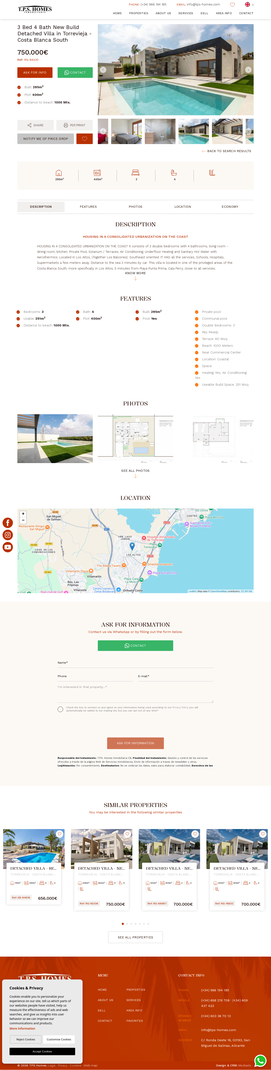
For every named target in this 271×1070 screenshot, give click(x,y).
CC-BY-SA (246, 591)
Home (117, 13)
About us (163, 13)
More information (22, 1028)
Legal (51, 1065)
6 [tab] (144, 924)
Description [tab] (41, 207)
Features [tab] (88, 207)
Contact (246, 13)
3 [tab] (131, 924)
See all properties (135, 937)
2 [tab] (127, 924)
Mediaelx (244, 1065)
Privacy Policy (180, 707)
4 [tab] (135, 924)
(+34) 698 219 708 (215, 1000)
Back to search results (226, 151)
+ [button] (23, 514)
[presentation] (80, 723)
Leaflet (192, 591)
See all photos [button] (135, 473)
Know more (135, 276)
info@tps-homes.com (198, 4)
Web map (90, 1065)
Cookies (75, 1065)
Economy (230, 207)
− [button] (23, 520)
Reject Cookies (25, 1039)
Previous (102, 69)
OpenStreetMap (218, 591)
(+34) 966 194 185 (147, 4)
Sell (204, 13)
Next (249, 69)
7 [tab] (148, 924)
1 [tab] (123, 924)
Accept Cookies (42, 1051)
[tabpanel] (34, 870)
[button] (35, 125)
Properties (138, 13)
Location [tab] (182, 207)
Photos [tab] (135, 207)
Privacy (62, 1065)
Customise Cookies (59, 1039)
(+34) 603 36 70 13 (216, 1016)
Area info (224, 13)
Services (185, 13)
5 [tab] (140, 924)
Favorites (134, 1020)
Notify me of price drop (45, 139)
